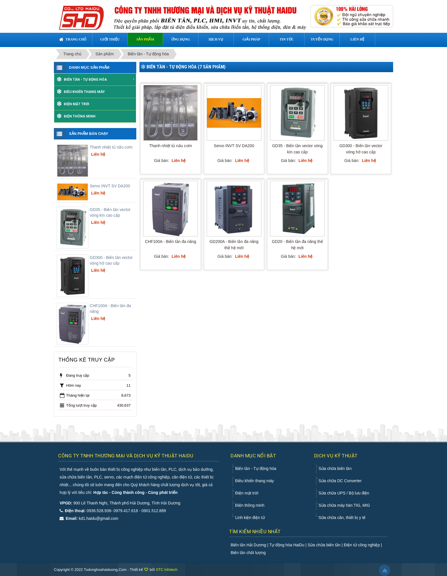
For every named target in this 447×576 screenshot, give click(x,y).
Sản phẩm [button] (145, 39)
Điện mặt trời (76, 104)
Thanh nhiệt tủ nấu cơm (111, 147)
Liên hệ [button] (357, 39)
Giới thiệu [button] (110, 39)
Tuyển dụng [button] (322, 39)
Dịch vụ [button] (216, 39)
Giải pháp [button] (251, 39)
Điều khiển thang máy (84, 92)
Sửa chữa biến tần (335, 468)
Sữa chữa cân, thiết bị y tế (342, 517)
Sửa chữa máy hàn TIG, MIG (344, 505)
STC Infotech (167, 569)
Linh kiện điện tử (250, 517)
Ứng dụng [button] (180, 39)
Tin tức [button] (287, 39)
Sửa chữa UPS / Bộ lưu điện (344, 493)
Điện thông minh (80, 116)
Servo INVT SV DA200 (110, 186)
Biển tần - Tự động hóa (99, 80)
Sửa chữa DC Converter (340, 480)
